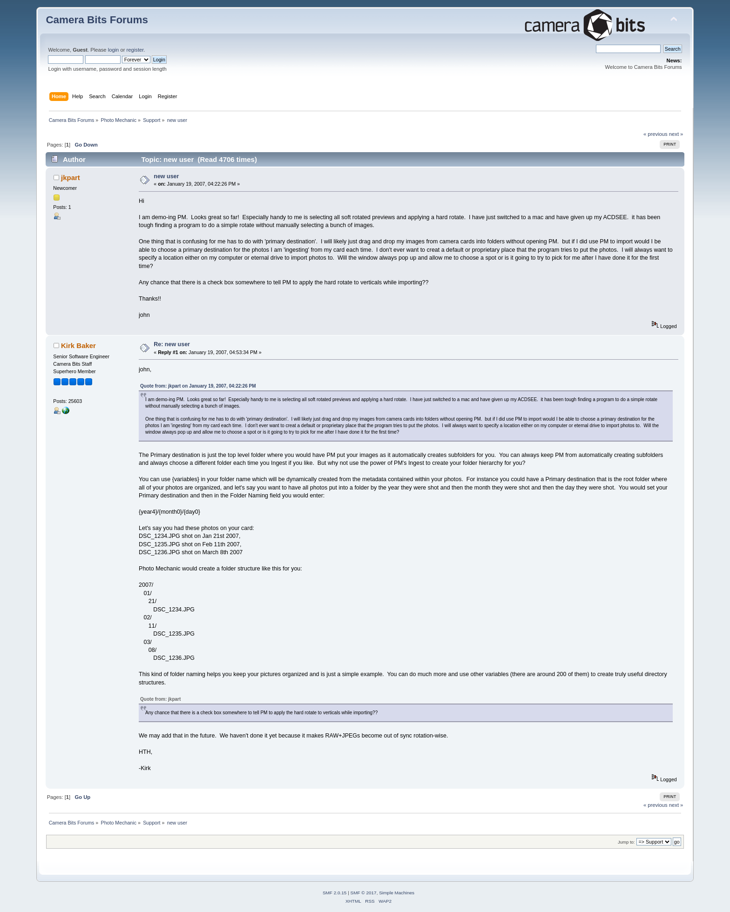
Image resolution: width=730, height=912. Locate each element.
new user (166, 176)
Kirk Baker (78, 345)
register (135, 50)
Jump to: (626, 842)
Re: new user (172, 344)
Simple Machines (396, 892)
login (113, 50)
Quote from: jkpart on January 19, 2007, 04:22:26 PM (198, 386)
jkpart (70, 177)
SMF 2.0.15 (335, 892)
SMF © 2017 (364, 892)
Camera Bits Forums (97, 20)
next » (676, 134)
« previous (655, 134)
